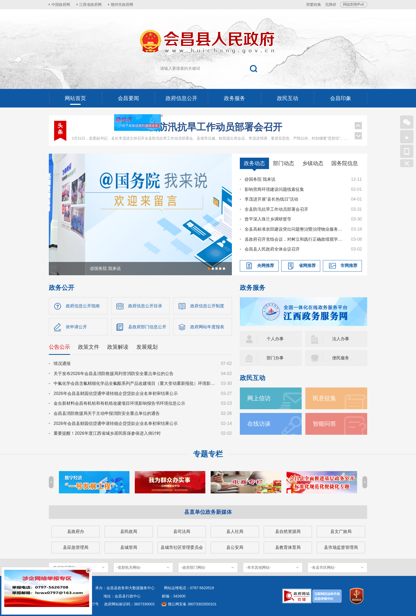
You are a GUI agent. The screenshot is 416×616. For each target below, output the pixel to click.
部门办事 (275, 358)
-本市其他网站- (258, 567)
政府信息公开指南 (83, 306)
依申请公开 (76, 327)
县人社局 (234, 531)
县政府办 (75, 531)
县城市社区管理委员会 (182, 547)
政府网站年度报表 (207, 327)
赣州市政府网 (122, 4)
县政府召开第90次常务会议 (210, 127)
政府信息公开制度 (207, 306)
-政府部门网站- (193, 567)
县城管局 (128, 547)
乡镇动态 (312, 163)
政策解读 (117, 347)
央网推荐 (265, 265)
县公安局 (234, 547)
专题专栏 (208, 454)
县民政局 (128, 531)
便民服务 (340, 358)
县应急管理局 (75, 547)
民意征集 (324, 398)
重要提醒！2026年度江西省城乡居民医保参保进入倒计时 (107, 433)
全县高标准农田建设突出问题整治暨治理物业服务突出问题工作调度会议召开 (295, 229)
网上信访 (259, 398)
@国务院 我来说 (260, 179)
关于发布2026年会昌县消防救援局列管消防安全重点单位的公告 (114, 373)
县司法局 (181, 531)
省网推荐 (307, 265)
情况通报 (62, 363)
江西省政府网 (90, 4)
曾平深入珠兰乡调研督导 (268, 219)
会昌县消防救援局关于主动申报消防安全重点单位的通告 (107, 413)
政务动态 (254, 163)
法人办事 (340, 339)
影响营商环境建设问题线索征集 (274, 189)
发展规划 (147, 347)
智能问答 (324, 423)
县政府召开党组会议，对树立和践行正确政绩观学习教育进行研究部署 (295, 239)
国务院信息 (344, 163)
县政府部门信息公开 (147, 327)
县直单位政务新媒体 (208, 512)
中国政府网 (60, 4)
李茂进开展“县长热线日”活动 (271, 199)
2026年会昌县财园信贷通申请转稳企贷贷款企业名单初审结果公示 (116, 393)
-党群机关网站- (128, 567)
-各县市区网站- (323, 567)
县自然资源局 (288, 531)
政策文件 (88, 347)
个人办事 (275, 339)
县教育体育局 (288, 547)
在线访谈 (259, 423)
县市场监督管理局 (341, 547)
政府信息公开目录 (145, 306)
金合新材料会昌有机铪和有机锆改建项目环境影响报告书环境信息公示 (119, 403)
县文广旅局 (341, 531)
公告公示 (59, 347)
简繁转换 (313, 4)
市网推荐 (348, 265)
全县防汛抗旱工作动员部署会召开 (276, 209)
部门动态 (283, 163)
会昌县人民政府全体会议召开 (272, 249)
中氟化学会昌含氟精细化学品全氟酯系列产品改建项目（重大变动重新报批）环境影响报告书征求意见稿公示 (135, 383)
